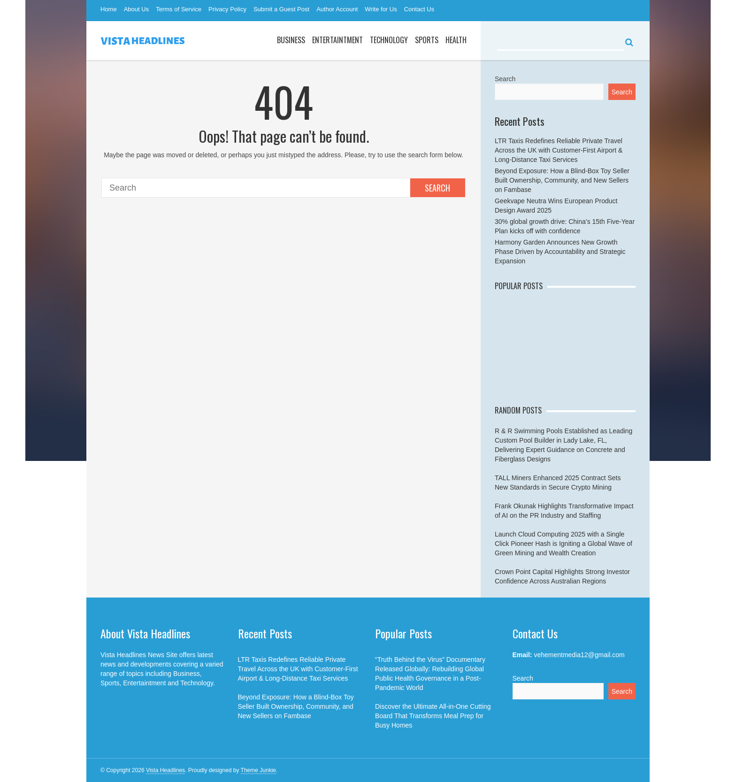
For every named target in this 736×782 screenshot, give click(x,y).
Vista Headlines (165, 770)
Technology (389, 40)
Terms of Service (178, 9)
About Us (136, 9)
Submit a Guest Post (281, 9)
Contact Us (419, 9)
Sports (426, 40)
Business (291, 40)
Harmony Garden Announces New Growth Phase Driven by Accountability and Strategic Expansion (560, 251)
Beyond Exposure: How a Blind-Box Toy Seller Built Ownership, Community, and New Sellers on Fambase (562, 180)
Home (108, 9)
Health (456, 40)
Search (437, 188)
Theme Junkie (258, 770)
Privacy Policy (227, 9)
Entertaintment (337, 40)
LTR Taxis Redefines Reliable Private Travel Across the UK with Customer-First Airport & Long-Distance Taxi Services (558, 150)
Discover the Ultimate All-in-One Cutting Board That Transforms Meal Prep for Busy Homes (433, 716)
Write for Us (381, 9)
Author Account (337, 9)
